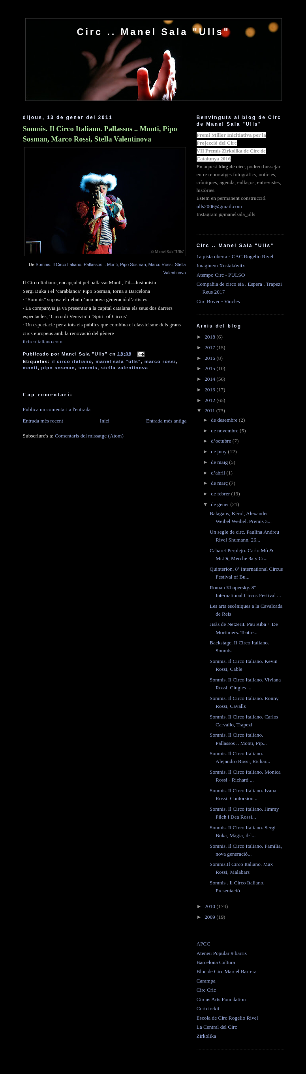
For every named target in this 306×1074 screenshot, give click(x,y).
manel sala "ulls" (118, 361)
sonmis (88, 367)
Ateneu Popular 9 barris (222, 953)
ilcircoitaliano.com (43, 341)
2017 (210, 347)
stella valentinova (124, 367)
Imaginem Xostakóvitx (221, 265)
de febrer (221, 494)
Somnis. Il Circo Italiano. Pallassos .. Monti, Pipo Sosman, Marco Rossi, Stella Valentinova (100, 134)
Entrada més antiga (166, 421)
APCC (203, 944)
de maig (220, 462)
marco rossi (160, 361)
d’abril (218, 473)
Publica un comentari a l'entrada (57, 409)
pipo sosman (58, 367)
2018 (210, 337)
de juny (219, 451)
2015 (210, 368)
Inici (105, 421)
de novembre (225, 431)
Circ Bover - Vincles (218, 301)
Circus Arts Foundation (221, 999)
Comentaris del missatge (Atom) (89, 436)
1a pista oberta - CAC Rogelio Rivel (235, 256)
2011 (210, 410)
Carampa (206, 981)
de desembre (225, 420)
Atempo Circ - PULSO (221, 275)
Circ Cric (206, 990)
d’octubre (222, 441)
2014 (210, 379)
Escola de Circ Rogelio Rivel (227, 1018)
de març (220, 483)
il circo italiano (72, 361)
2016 (210, 358)
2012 (210, 400)
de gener (220, 504)
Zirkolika (206, 1036)
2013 (210, 390)
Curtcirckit (208, 1008)
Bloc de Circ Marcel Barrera (227, 971)
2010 (210, 906)
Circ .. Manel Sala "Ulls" (153, 31)
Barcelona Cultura (216, 962)
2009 (210, 917)
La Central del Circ (217, 1027)
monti (30, 367)
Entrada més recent (43, 421)
